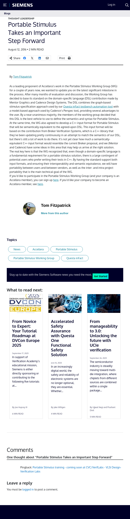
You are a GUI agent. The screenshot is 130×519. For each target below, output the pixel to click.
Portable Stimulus (66, 249)
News (17, 249)
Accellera (38, 249)
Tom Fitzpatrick (22, 76)
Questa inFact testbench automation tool (88, 106)
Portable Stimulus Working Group (34, 258)
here (56, 180)
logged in (28, 489)
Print (62, 58)
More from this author (54, 213)
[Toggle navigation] (122, 13)
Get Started (100, 276)
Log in (111, 4)
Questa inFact (75, 258)
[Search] (127, 5)
